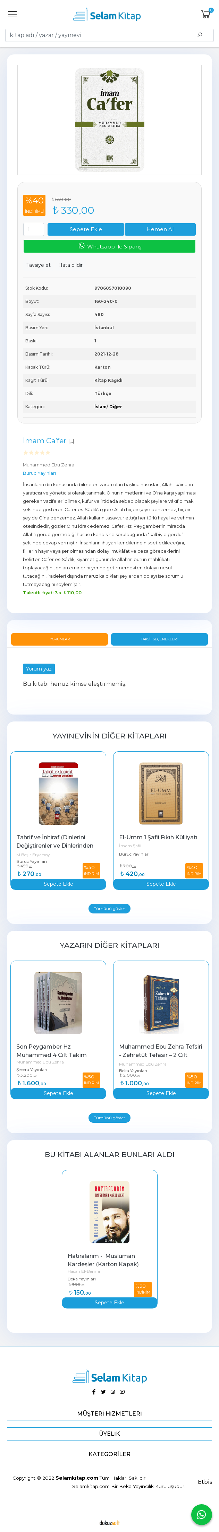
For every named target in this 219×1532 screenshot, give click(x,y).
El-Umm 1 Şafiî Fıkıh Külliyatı (158, 837)
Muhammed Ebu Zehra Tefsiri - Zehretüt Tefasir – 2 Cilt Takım (161, 1055)
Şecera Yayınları (31, 1069)
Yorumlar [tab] (60, 639)
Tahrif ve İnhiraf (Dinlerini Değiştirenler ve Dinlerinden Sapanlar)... (55, 845)
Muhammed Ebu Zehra (40, 1062)
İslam (100, 406)
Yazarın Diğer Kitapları (109, 945)
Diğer (115, 406)
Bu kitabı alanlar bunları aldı (110, 1154)
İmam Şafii (130, 845)
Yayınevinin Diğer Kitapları (109, 736)
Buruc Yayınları (31, 861)
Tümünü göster (109, 908)
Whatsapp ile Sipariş (109, 246)
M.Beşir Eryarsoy (33, 854)
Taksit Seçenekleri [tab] (159, 639)
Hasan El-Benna (84, 1271)
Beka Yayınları (133, 1070)
